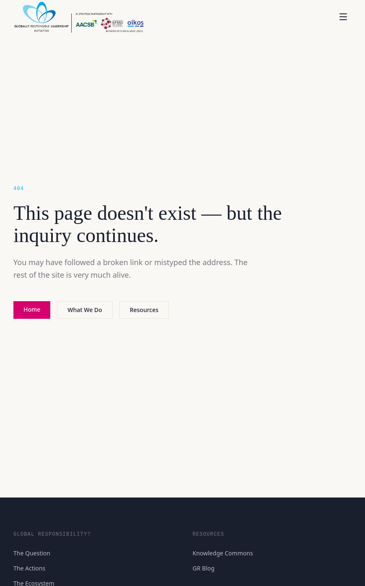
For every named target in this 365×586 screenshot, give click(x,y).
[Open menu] (343, 16)
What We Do (84, 310)
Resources (144, 310)
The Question (31, 553)
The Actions (29, 568)
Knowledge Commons (223, 553)
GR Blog (204, 568)
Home (31, 309)
